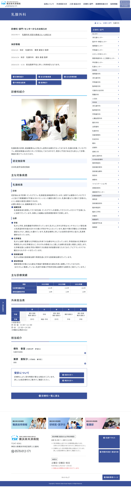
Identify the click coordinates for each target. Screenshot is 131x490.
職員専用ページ (112, 480)
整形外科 (95, 122)
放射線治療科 (97, 171)
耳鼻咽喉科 (96, 135)
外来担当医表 (20, 83)
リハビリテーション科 (99, 183)
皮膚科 (94, 147)
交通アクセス (110, 441)
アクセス (124, 2)
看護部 (94, 227)
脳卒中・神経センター (99, 41)
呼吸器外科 (96, 114)
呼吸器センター (97, 50)
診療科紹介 (20, 77)
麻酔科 (94, 179)
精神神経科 (96, 163)
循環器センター (97, 46)
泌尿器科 (95, 126)
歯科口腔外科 (97, 156)
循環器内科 (96, 73)
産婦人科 (95, 151)
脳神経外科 (96, 110)
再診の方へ (69, 384)
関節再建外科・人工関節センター (103, 58)
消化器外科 (96, 106)
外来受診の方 (57, 4)
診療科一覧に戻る (50, 399)
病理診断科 (96, 188)
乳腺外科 (95, 131)
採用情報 (111, 4)
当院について (44, 4)
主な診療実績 (72, 77)
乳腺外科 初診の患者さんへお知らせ (36, 34)
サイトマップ (65, 481)
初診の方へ (69, 377)
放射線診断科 (97, 167)
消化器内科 (96, 78)
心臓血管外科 (97, 118)
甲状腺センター (97, 62)
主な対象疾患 (46, 77)
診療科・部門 (85, 4)
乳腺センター (97, 66)
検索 (125, 5)
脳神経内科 (96, 86)
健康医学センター (98, 192)
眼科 (94, 143)
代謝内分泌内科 (98, 90)
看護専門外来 (97, 223)
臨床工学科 (96, 211)
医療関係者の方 (99, 4)
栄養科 (94, 216)
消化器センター (97, 37)
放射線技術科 (97, 203)
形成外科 (95, 139)
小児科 (94, 99)
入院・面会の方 (71, 4)
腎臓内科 (95, 94)
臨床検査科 (96, 207)
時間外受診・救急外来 (110, 448)
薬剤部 (94, 199)
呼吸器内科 (96, 82)
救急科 (94, 175)
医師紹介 (44, 83)
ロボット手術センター (99, 54)
